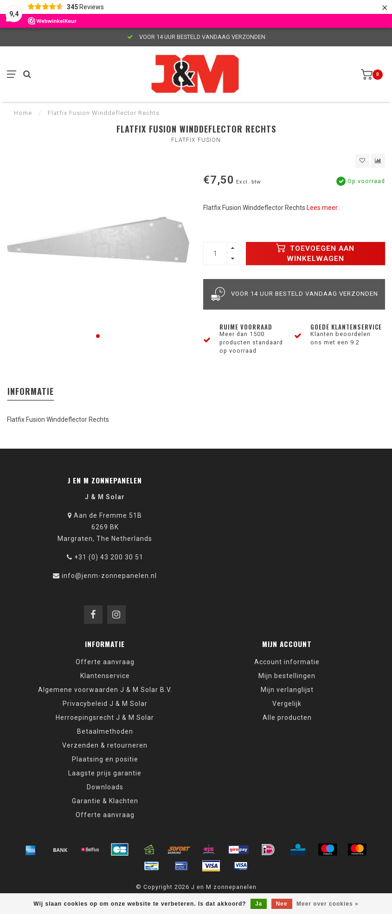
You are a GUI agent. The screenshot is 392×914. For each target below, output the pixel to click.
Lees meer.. (323, 207)
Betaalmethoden (105, 731)
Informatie (30, 391)
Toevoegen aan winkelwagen (315, 253)
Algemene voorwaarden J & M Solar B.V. (105, 689)
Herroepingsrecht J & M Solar (105, 717)
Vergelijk (287, 703)
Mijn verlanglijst (287, 689)
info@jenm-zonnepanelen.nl (109, 575)
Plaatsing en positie (105, 759)
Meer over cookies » (327, 904)
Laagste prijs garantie (104, 773)
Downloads (105, 787)
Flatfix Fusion (196, 139)
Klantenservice (105, 675)
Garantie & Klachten (105, 801)
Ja (258, 904)
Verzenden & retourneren (105, 745)
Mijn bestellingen (286, 675)
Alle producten (287, 717)
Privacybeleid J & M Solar (105, 703)
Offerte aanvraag (105, 662)
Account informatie (287, 662)
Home (23, 112)
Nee (282, 904)
